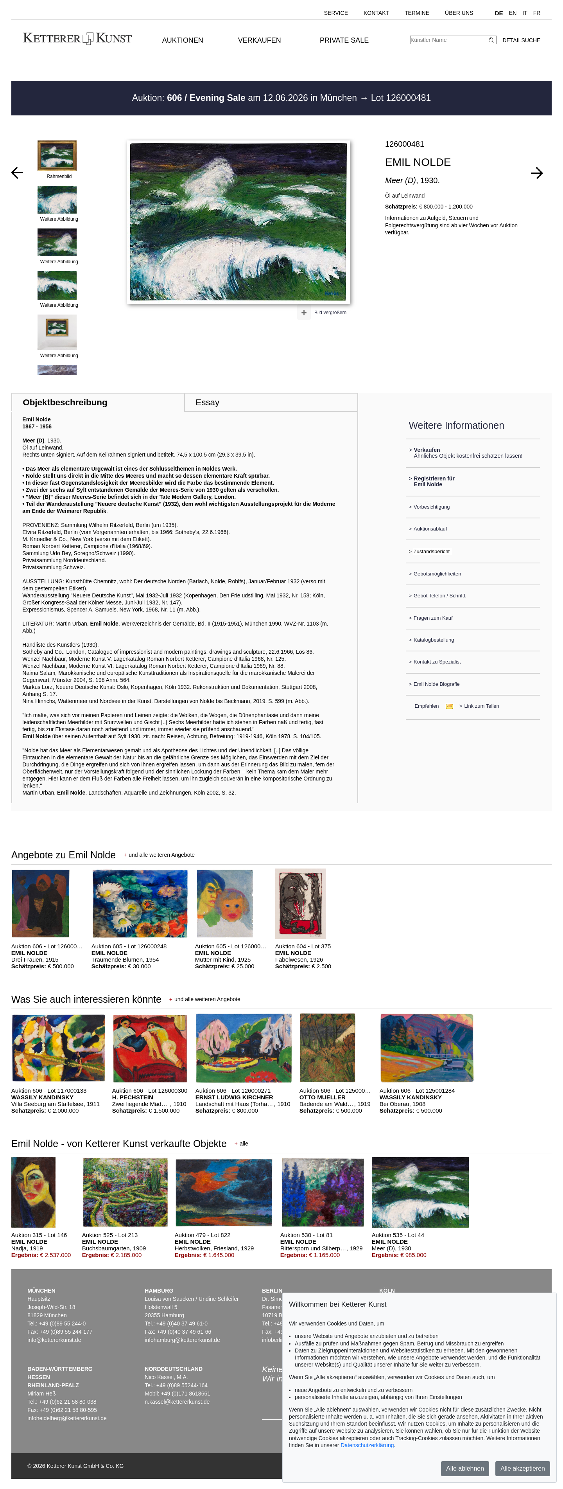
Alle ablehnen (465, 1468)
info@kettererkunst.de (54, 1340)
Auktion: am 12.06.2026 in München (246, 98)
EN (512, 13)
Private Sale (344, 40)
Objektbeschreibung (65, 402)
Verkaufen (259, 40)
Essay (207, 402)
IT (524, 13)
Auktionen (182, 40)
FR (537, 13)
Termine (417, 13)
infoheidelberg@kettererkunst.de (67, 1418)
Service (336, 13)
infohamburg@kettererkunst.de (182, 1340)
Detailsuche (521, 40)
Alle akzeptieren (522, 1468)
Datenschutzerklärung (367, 1445)
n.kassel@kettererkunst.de (177, 1402)
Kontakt (376, 13)
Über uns (459, 13)
